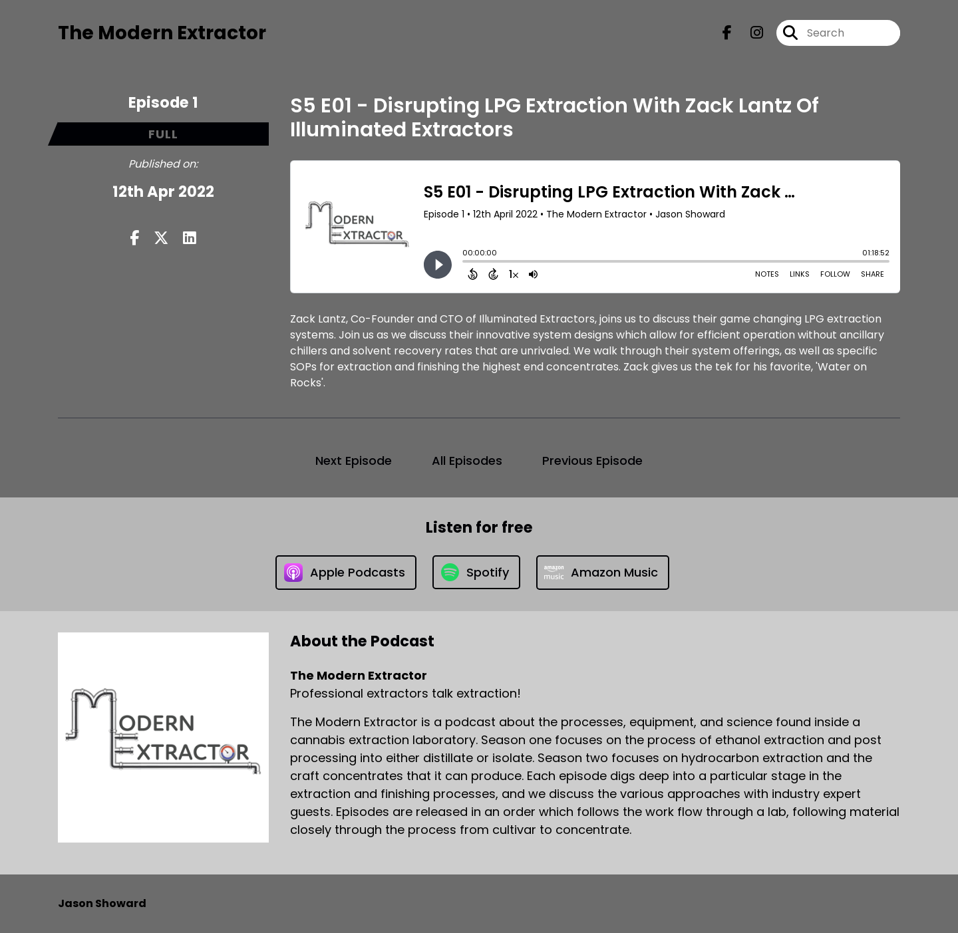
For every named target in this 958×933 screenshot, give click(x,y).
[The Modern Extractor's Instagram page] (748, 33)
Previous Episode (592, 460)
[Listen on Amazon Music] (602, 572)
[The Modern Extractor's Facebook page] (727, 33)
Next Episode (353, 460)
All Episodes (467, 460)
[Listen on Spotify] (476, 572)
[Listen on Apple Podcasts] (345, 572)
